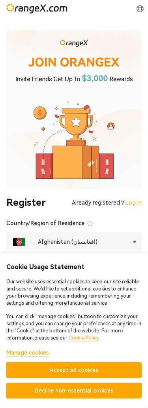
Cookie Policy (83, 338)
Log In (134, 202)
